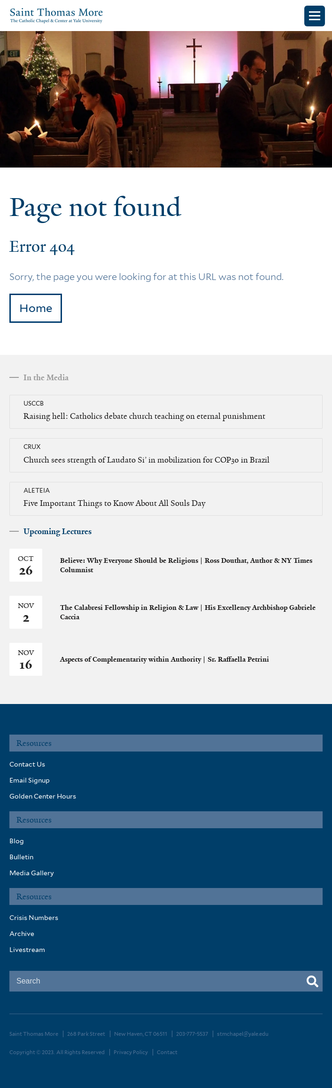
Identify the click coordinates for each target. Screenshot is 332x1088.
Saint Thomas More (33, 1034)
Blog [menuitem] (16, 841)
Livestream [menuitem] (27, 949)
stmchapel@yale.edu (243, 1034)
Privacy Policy (131, 1052)
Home (35, 308)
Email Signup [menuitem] (29, 780)
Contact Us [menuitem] (27, 764)
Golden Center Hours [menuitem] (42, 796)
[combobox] (166, 981)
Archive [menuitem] (21, 933)
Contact (167, 1052)
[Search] (312, 982)
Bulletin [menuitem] (21, 857)
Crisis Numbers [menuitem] (33, 917)
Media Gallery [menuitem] (31, 873)
